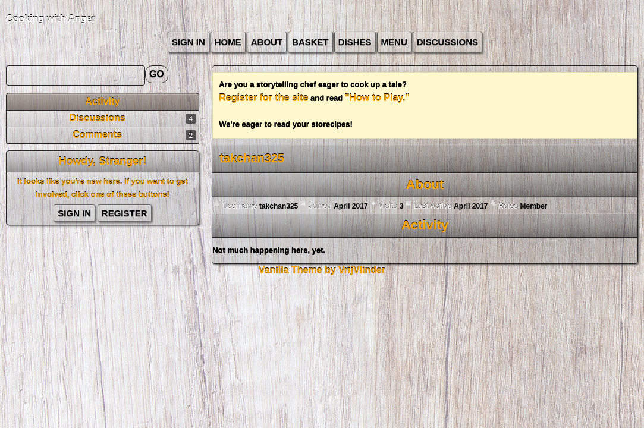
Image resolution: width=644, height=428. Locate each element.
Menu (394, 42)
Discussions (447, 42)
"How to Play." (377, 98)
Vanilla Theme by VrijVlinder (322, 270)
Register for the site (263, 98)
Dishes (355, 42)
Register (124, 213)
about (266, 42)
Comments (97, 135)
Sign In (188, 42)
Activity (103, 101)
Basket (310, 42)
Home (228, 42)
